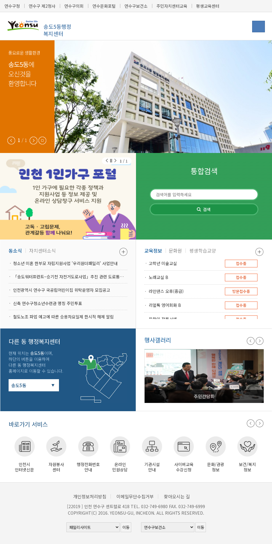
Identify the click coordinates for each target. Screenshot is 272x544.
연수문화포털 (104, 6)
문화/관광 (216, 466)
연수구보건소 (136, 6)
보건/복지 (248, 466)
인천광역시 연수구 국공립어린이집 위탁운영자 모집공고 (61, 290)
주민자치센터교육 (171, 6)
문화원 (175, 250)
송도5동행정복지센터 (57, 30)
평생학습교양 (202, 250)
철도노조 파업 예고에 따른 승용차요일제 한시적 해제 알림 (63, 317)
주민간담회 (204, 396)
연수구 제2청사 (42, 6)
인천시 (25, 466)
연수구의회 (74, 6)
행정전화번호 (88, 466)
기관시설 (152, 466)
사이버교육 (184, 466)
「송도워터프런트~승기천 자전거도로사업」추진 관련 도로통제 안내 (70, 277)
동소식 (15, 250)
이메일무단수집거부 (135, 496)
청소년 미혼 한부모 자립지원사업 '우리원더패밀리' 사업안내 (65, 263)
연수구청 (12, 6)
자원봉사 (57, 466)
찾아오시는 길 (177, 496)
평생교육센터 (207, 6)
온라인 (120, 466)
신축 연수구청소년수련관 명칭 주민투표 (47, 303)
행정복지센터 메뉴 (258, 26)
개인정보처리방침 (89, 496)
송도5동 (18, 385)
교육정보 (153, 250)
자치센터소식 (42, 250)
